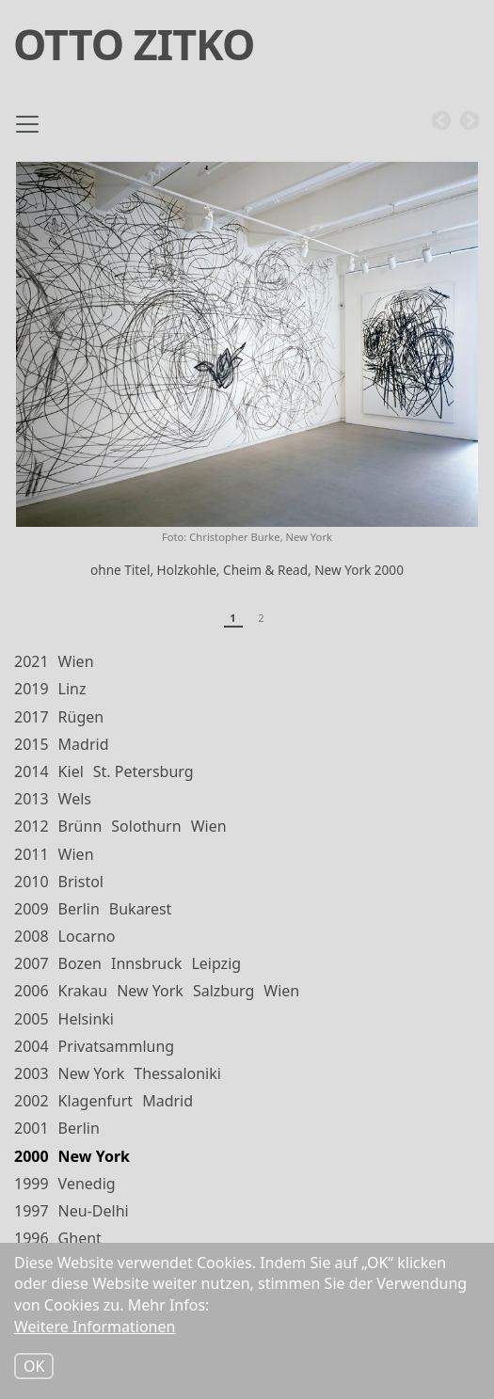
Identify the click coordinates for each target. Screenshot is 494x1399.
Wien (76, 661)
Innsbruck (146, 963)
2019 (31, 688)
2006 (31, 990)
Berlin (79, 908)
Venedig (87, 1183)
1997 (31, 1210)
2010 (31, 881)
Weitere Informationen (94, 1326)
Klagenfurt (96, 1100)
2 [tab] (260, 618)
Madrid (83, 744)
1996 (31, 1238)
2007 (31, 963)
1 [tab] (232, 618)
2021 (31, 661)
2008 (31, 936)
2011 (31, 854)
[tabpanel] (247, 378)
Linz (72, 688)
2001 (31, 1128)
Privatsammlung (116, 1046)
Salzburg (223, 990)
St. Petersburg (143, 771)
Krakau (83, 990)
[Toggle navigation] (27, 131)
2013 (31, 798)
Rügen (81, 717)
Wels (74, 798)
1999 (31, 1183)
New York (150, 990)
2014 (31, 771)
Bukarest (140, 908)
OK (34, 1366)
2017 (31, 717)
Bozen (80, 963)
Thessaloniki (177, 1073)
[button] (247, 344)
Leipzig (216, 963)
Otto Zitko (133, 43)
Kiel (71, 771)
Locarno (87, 936)
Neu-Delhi (93, 1210)
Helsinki (86, 1019)
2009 (31, 908)
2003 (31, 1073)
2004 (31, 1046)
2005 (31, 1019)
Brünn (80, 826)
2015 (31, 744)
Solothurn (146, 826)
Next (469, 121)
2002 (31, 1100)
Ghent (80, 1238)
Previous (441, 121)
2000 (31, 1156)
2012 (31, 826)
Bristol (81, 881)
